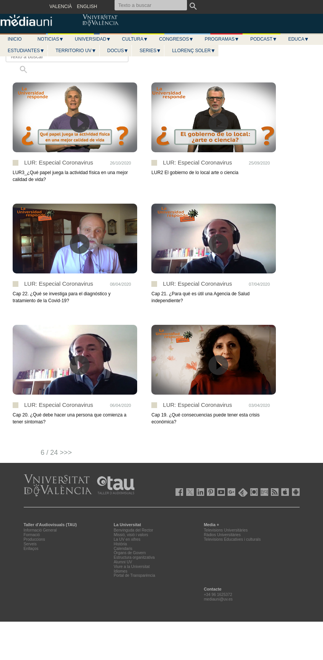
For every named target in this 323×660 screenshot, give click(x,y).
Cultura (135, 39)
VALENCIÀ (60, 6)
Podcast (263, 39)
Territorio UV (76, 50)
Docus (117, 50)
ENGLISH (87, 6)
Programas (222, 39)
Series (150, 50)
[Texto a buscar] (67, 56)
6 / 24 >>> (56, 452)
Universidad (93, 39)
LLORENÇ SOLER (193, 50)
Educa (298, 39)
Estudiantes (26, 50)
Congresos (176, 39)
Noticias (51, 39)
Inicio (15, 39)
